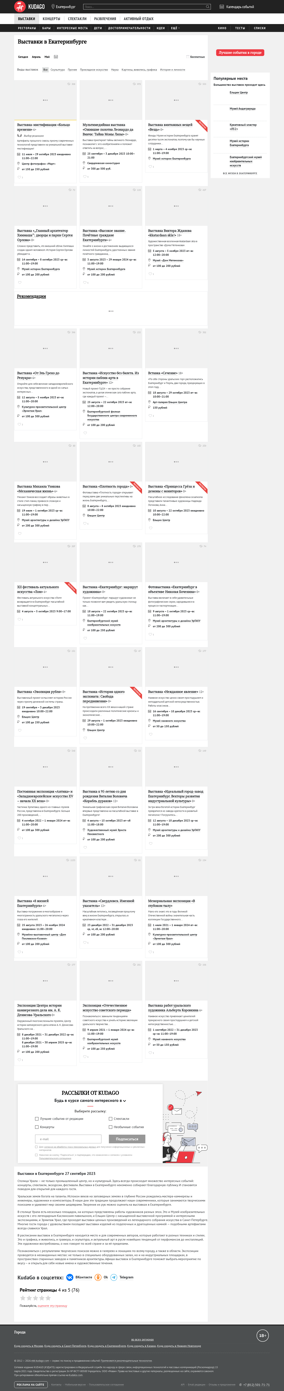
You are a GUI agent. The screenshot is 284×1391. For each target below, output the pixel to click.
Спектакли (121, 1119)
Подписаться (127, 1139)
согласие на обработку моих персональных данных (70, 1146)
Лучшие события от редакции (61, 1119)
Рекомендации (31, 296)
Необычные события (129, 1127)
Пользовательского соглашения (55, 1158)
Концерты (47, 1127)
